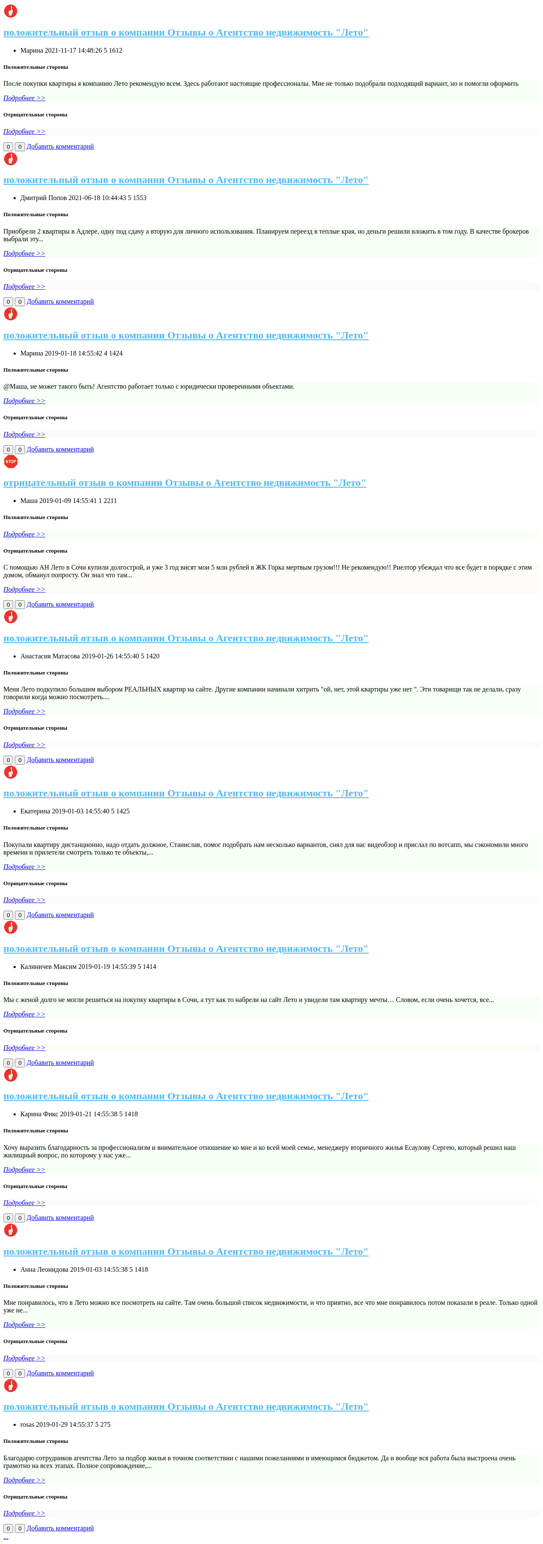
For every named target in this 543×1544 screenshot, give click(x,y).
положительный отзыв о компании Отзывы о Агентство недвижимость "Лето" (186, 32)
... (5, 1536)
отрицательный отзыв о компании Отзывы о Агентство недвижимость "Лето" (185, 482)
